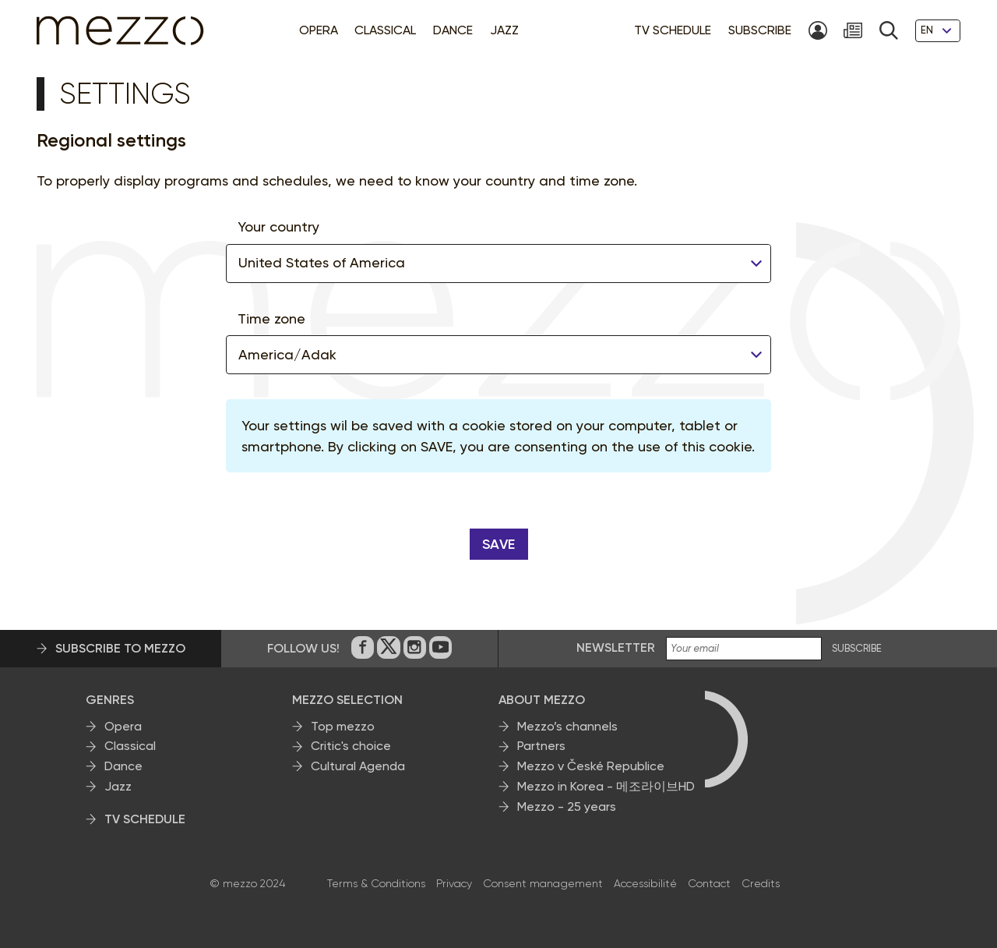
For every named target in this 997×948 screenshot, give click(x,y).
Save (499, 544)
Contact (709, 883)
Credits (761, 883)
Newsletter (615, 647)
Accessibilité (645, 883)
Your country (278, 226)
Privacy (454, 883)
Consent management (543, 883)
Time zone (271, 318)
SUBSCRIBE (857, 648)
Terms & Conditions (376, 883)
